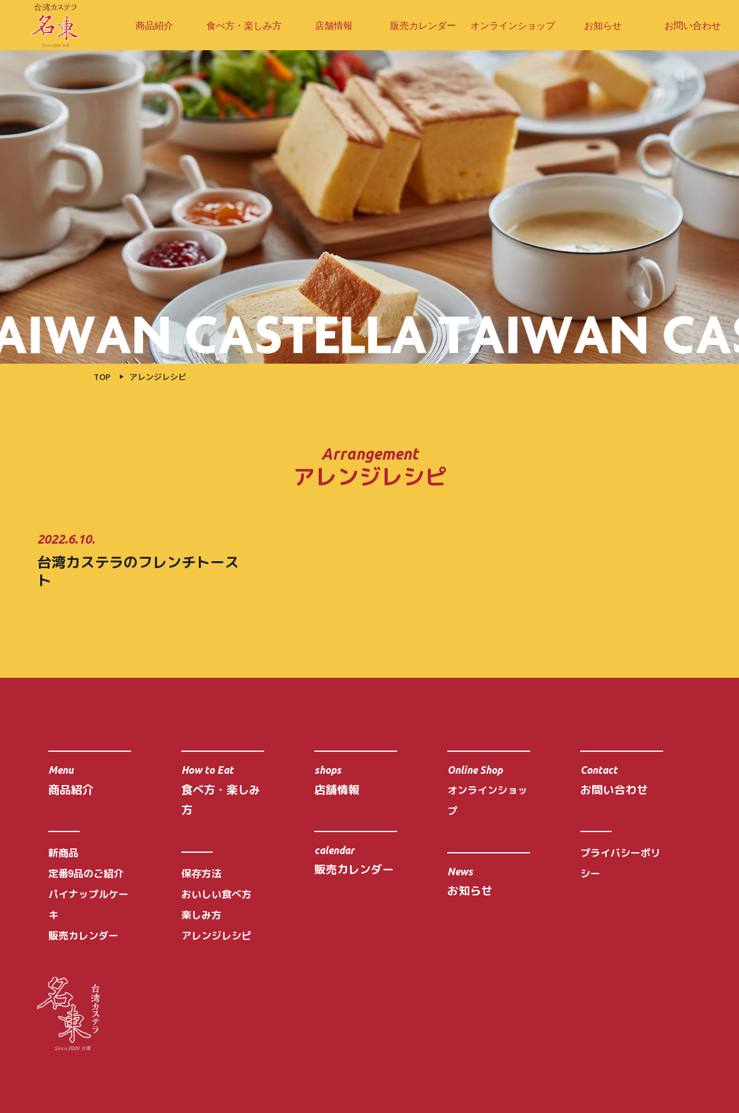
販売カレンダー (423, 25)
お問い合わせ (692, 25)
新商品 (63, 853)
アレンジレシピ (216, 935)
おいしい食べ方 (216, 894)
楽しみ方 (201, 915)
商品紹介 (154, 25)
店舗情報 (334, 25)
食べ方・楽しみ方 (244, 25)
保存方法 (201, 873)
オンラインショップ (513, 25)
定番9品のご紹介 (86, 873)
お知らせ (603, 25)
